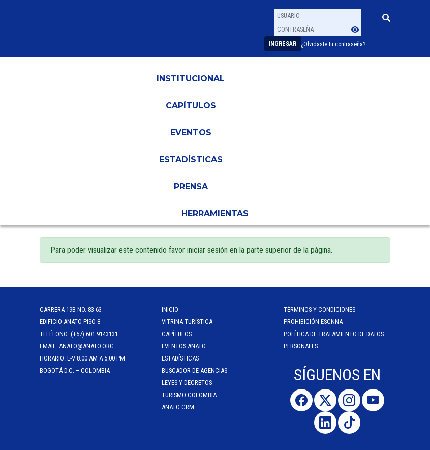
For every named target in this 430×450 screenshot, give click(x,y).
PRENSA (191, 186)
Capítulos (191, 105)
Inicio (170, 309)
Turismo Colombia (189, 395)
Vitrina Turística (187, 321)
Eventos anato (184, 346)
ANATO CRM (178, 407)
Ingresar (282, 43)
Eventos (190, 132)
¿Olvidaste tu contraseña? (333, 44)
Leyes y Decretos (187, 382)
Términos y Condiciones (319, 309)
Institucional (191, 78)
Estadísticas (191, 159)
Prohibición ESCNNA (313, 321)
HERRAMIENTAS (215, 213)
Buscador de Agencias (194, 370)
